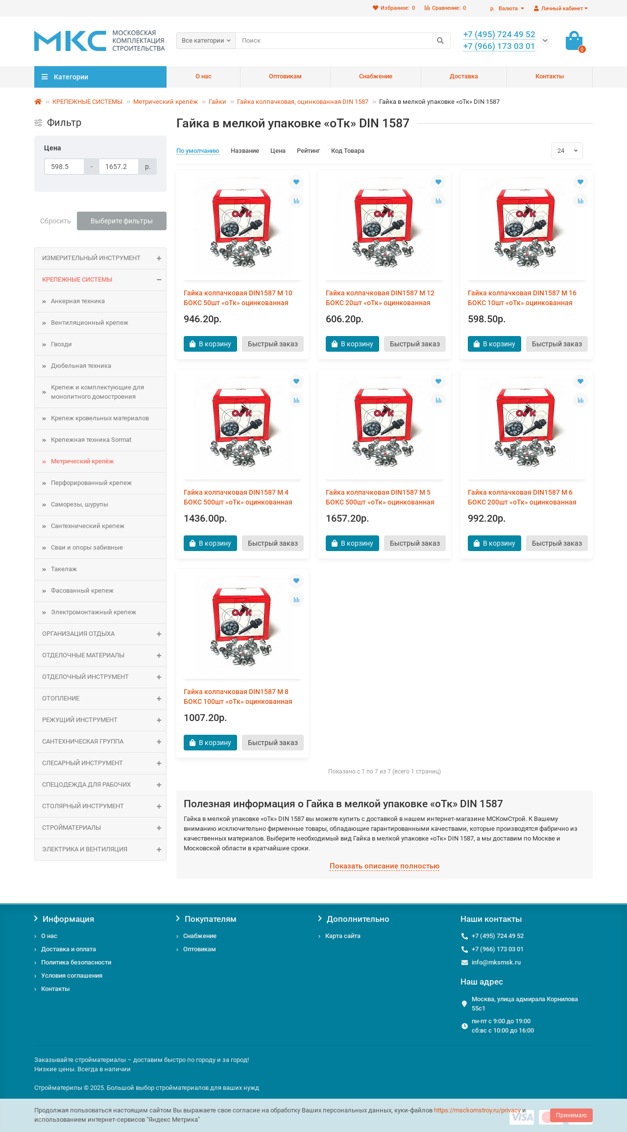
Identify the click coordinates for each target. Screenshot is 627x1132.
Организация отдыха (104, 634)
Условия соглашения (71, 975)
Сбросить (55, 221)
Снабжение (375, 76)
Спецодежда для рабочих (104, 784)
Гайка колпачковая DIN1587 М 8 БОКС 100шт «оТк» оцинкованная (238, 696)
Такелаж (64, 569)
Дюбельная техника (81, 365)
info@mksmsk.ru (496, 962)
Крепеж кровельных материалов (100, 418)
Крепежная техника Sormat (91, 439)
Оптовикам (285, 76)
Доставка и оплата (68, 949)
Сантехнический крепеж (87, 526)
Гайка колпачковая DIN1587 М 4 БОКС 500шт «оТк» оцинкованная (238, 497)
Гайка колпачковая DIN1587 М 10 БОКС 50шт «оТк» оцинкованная (238, 298)
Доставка (464, 76)
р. (504, 8)
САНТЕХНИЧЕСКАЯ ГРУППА (104, 741)
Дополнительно (353, 919)
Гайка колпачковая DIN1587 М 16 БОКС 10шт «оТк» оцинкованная (522, 298)
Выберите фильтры (122, 221)
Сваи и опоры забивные (87, 547)
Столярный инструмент (104, 806)
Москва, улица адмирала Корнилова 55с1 (525, 1003)
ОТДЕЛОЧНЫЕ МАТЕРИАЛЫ (104, 655)
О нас (203, 76)
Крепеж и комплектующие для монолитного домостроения (97, 392)
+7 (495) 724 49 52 (498, 935)
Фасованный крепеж (82, 590)
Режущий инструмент (104, 720)
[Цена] (64, 166)
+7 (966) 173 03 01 (498, 949)
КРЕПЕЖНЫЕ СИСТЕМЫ (87, 101)
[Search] (343, 40)
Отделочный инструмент (104, 677)
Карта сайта (343, 935)
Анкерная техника (78, 301)
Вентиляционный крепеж (89, 322)
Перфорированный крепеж (91, 482)
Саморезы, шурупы (79, 504)
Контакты (549, 76)
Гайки (217, 101)
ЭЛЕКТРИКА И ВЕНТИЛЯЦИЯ (104, 849)
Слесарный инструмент (104, 763)
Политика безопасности (76, 962)
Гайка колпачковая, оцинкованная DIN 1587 (302, 101)
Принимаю (571, 1115)
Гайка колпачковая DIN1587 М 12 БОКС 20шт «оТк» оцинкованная (380, 298)
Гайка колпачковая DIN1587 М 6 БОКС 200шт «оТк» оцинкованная (522, 497)
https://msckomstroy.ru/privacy (477, 1110)
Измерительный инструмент (104, 258)
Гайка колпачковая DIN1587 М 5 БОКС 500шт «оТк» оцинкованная (380, 497)
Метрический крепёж (165, 101)
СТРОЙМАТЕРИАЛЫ (104, 828)
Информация (64, 919)
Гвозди (61, 344)
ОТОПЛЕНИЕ (104, 698)
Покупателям (206, 919)
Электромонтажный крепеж (93, 612)
